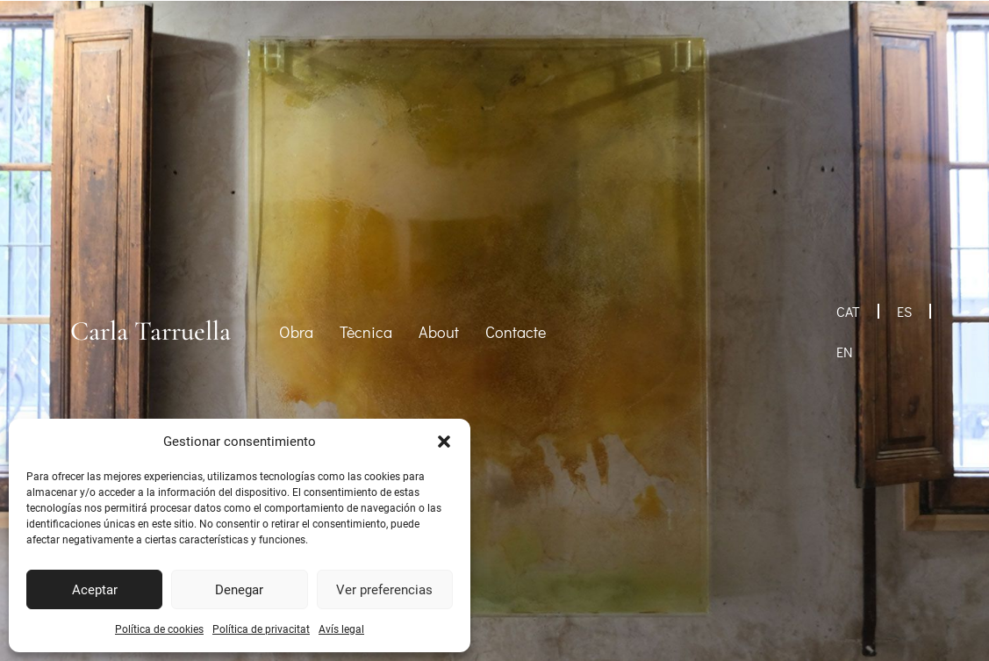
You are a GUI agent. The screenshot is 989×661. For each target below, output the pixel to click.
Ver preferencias (384, 590)
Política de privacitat (261, 629)
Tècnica (366, 331)
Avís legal (341, 629)
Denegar (239, 590)
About (439, 331)
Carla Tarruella (150, 331)
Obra (296, 331)
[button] (444, 441)
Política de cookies (159, 629)
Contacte (515, 331)
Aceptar (95, 590)
